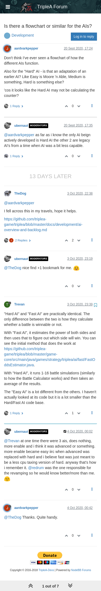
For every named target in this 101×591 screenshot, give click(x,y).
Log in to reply (84, 36)
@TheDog (12, 268)
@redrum (36, 468)
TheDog (20, 193)
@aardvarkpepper (19, 135)
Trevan (19, 304)
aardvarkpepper (26, 48)
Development (23, 35)
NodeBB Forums (81, 570)
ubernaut (21, 126)
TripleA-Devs (46, 570)
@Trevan (11, 441)
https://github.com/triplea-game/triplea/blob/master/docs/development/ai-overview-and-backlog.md (43, 224)
